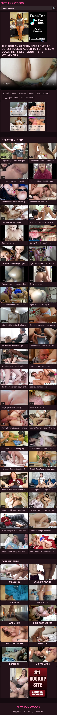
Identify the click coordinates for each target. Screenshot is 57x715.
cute (16, 97)
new (38, 93)
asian (14, 93)
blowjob (6, 93)
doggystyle (7, 97)
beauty (31, 93)
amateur (22, 93)
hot (22, 97)
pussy (45, 93)
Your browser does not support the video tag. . (28, 74)
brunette (29, 97)
